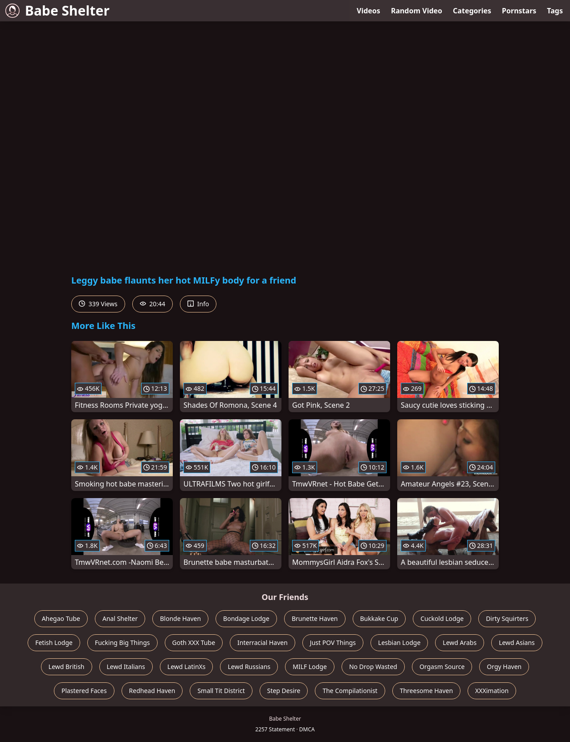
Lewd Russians (249, 666)
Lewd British (67, 666)
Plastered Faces (84, 690)
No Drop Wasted (373, 666)
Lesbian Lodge (399, 642)
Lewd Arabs (459, 642)
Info (198, 304)
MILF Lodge (310, 666)
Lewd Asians (517, 642)
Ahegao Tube (61, 618)
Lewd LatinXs (186, 666)
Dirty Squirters (507, 618)
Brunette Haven (315, 618)
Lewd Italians (126, 666)
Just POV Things (333, 642)
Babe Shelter (57, 10)
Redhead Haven (152, 690)
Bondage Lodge (246, 618)
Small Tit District (220, 690)
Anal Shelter (120, 618)
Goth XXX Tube (194, 642)
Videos (368, 11)
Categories (472, 11)
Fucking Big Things (122, 642)
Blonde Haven (180, 618)
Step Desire (284, 690)
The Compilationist (349, 690)
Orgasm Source (441, 666)
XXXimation (492, 690)
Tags (555, 11)
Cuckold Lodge (442, 618)
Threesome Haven (426, 690)
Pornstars (519, 11)
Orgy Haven (504, 666)
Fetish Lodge (54, 642)
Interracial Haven (262, 642)
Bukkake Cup (379, 618)
